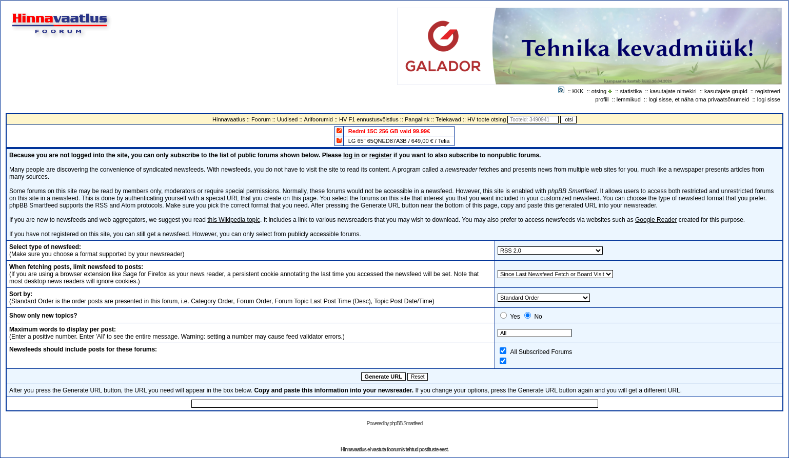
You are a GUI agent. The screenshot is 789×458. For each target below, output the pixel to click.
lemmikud (629, 99)
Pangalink (417, 119)
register (380, 155)
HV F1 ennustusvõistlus (369, 119)
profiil (601, 99)
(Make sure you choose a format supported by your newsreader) (97, 250)
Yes (515, 316)
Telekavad (448, 119)
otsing (598, 91)
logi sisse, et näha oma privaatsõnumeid (698, 99)
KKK (578, 91)
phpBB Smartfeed (405, 423)
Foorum (261, 119)
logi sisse (768, 99)
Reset (417, 377)
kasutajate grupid (725, 91)
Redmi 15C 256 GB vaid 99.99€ (389, 131)
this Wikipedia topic (233, 219)
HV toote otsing (486, 119)
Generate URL (383, 376)
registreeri (767, 91)
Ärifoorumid (318, 119)
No (538, 316)
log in (351, 155)
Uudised (287, 119)
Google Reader (656, 219)
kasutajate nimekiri (673, 91)
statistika (631, 91)
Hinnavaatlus (228, 119)
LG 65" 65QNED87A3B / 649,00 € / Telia (399, 141)
